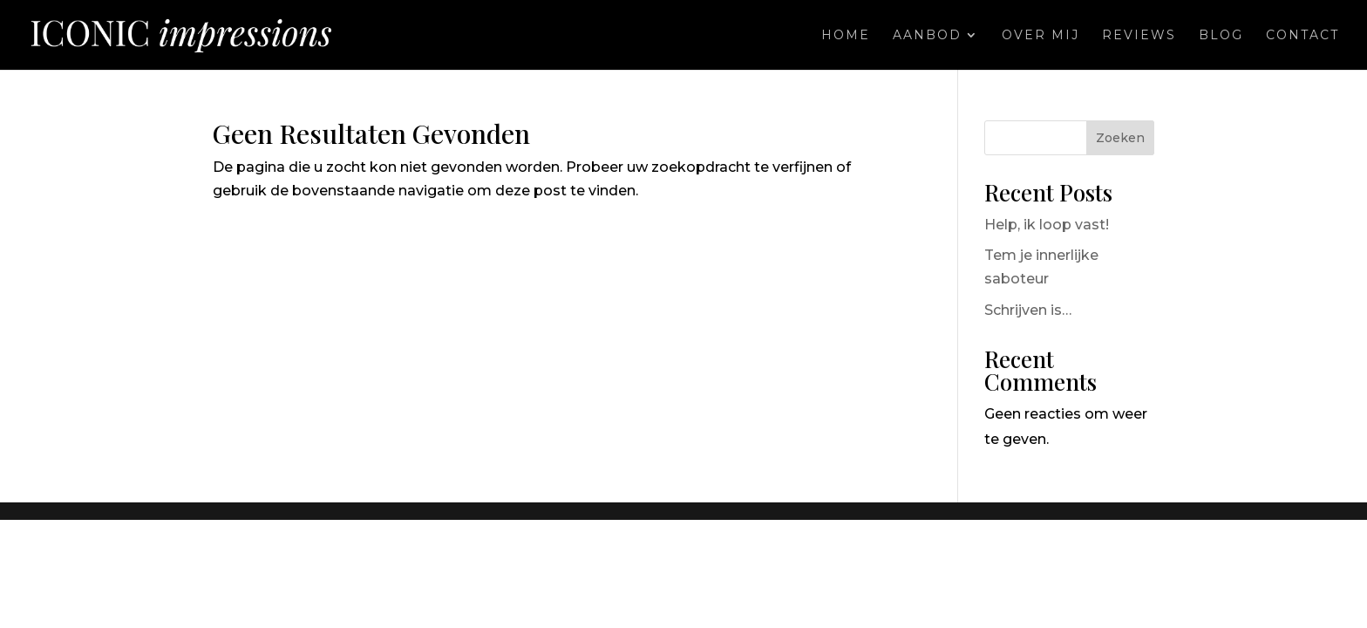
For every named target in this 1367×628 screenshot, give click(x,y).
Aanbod (927, 36)
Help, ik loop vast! (1046, 224)
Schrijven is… (1027, 310)
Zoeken (1120, 138)
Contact (1302, 36)
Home (845, 36)
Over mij (1040, 36)
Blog (1221, 36)
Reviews (1139, 36)
